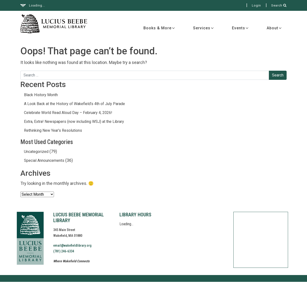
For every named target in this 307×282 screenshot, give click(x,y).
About (272, 28)
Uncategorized (36, 152)
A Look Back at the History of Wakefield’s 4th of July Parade (74, 104)
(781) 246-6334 (63, 251)
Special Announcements (44, 160)
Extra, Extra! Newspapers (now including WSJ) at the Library (74, 121)
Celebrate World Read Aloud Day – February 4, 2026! (68, 113)
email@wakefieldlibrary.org (72, 246)
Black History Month (41, 95)
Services (201, 28)
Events (238, 28)
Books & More (157, 28)
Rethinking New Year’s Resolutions (53, 130)
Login (256, 5)
